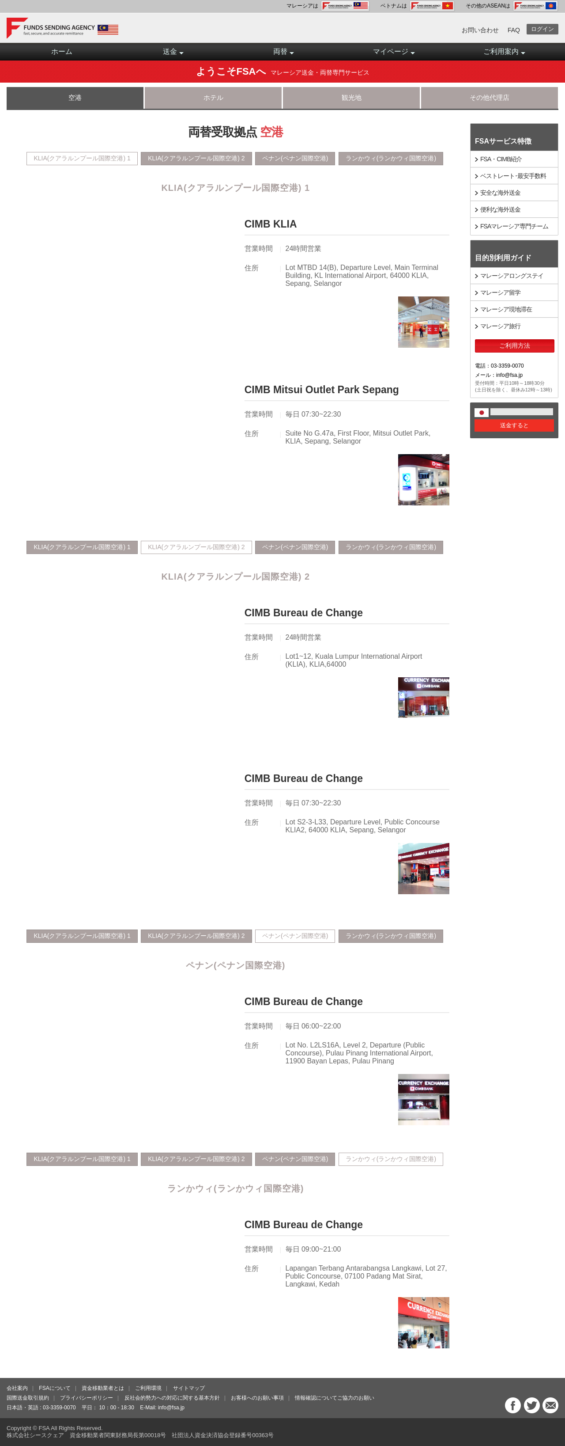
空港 (75, 97)
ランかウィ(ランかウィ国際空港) (391, 158)
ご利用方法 (514, 345)
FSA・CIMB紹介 (501, 159)
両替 (283, 54)
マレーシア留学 (500, 292)
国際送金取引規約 (28, 1398)
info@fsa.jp (171, 1407)
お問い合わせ (480, 30)
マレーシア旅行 (500, 326)
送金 (173, 54)
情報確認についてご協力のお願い (334, 1398)
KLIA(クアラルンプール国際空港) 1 (82, 158)
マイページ (394, 54)
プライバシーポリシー (86, 1398)
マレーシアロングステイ (511, 275)
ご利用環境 (148, 1388)
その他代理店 (489, 97)
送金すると (514, 425)
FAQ (514, 30)
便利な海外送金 (500, 209)
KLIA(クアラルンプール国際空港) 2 (196, 158)
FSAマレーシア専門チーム (514, 226)
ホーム (61, 51)
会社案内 (17, 1388)
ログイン (542, 29)
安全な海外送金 (500, 192)
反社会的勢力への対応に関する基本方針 (172, 1398)
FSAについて (54, 1388)
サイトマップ (189, 1388)
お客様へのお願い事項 (257, 1398)
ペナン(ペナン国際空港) (295, 158)
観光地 (352, 97)
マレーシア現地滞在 (506, 309)
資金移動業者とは (103, 1388)
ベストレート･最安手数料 (513, 175)
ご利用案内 (504, 54)
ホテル (213, 97)
